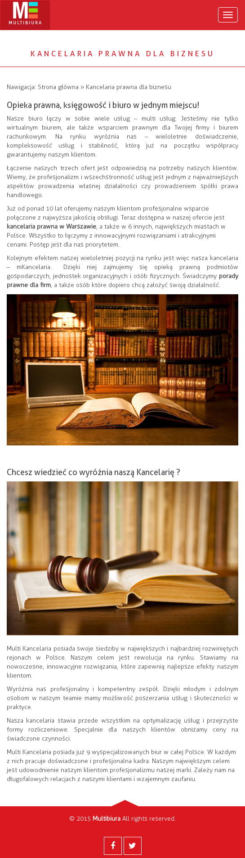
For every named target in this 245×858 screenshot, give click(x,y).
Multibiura (106, 818)
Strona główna (58, 87)
